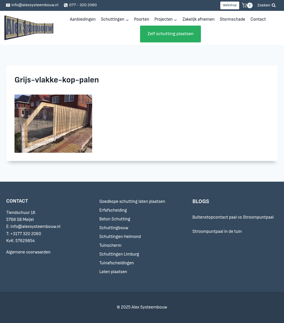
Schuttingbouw (113, 227)
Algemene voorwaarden (28, 252)
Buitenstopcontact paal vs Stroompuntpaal (233, 217)
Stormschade (232, 19)
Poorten (141, 19)
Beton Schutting (114, 219)
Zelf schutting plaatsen (170, 33)
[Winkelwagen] (247, 5)
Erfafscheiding (113, 210)
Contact (258, 19)
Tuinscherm (110, 245)
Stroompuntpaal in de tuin (217, 231)
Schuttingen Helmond (120, 236)
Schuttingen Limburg (119, 254)
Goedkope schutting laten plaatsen (132, 201)
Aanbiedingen (83, 19)
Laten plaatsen (113, 271)
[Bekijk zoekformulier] (266, 5)
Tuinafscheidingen (116, 263)
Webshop (230, 5)
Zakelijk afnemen (198, 19)
